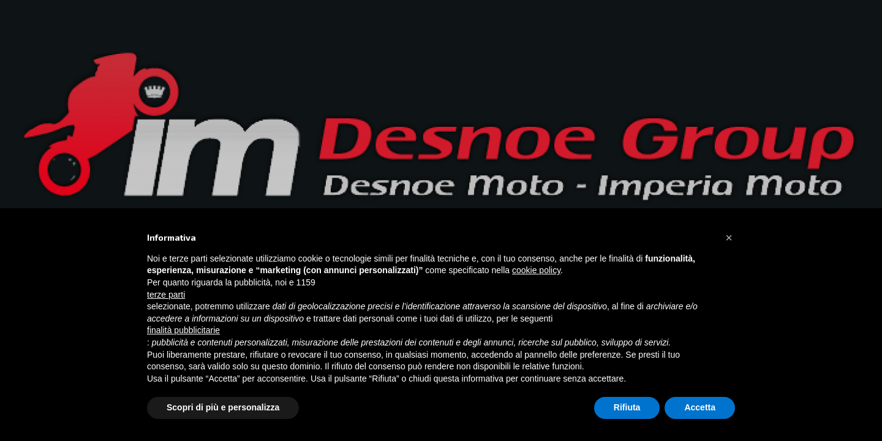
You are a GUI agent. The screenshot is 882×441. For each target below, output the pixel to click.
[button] (729, 237)
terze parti (166, 295)
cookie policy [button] (536, 270)
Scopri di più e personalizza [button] (223, 407)
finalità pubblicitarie (183, 330)
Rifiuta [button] (627, 407)
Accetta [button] (699, 407)
